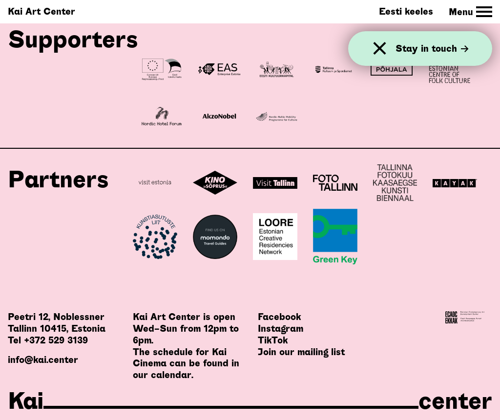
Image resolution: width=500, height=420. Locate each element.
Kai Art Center (41, 11)
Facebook (279, 316)
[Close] (380, 48)
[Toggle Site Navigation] (470, 12)
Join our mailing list (301, 352)
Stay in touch (432, 48)
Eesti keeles (406, 11)
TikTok (273, 340)
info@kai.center (43, 359)
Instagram (280, 328)
